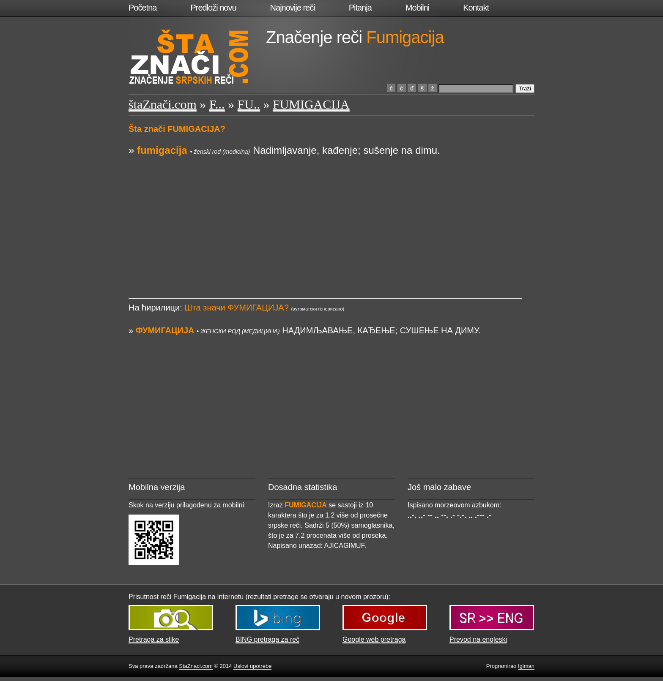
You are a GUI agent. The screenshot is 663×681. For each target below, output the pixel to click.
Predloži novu (213, 7)
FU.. (249, 104)
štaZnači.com (163, 104)
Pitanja (360, 7)
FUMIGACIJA (311, 104)
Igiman (526, 666)
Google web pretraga (373, 639)
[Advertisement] (325, 217)
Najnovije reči (292, 7)
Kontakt (476, 7)
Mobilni (417, 7)
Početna (142, 7)
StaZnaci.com (195, 666)
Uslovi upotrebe (252, 666)
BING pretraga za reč (267, 639)
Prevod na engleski (478, 639)
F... (217, 104)
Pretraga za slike (154, 639)
